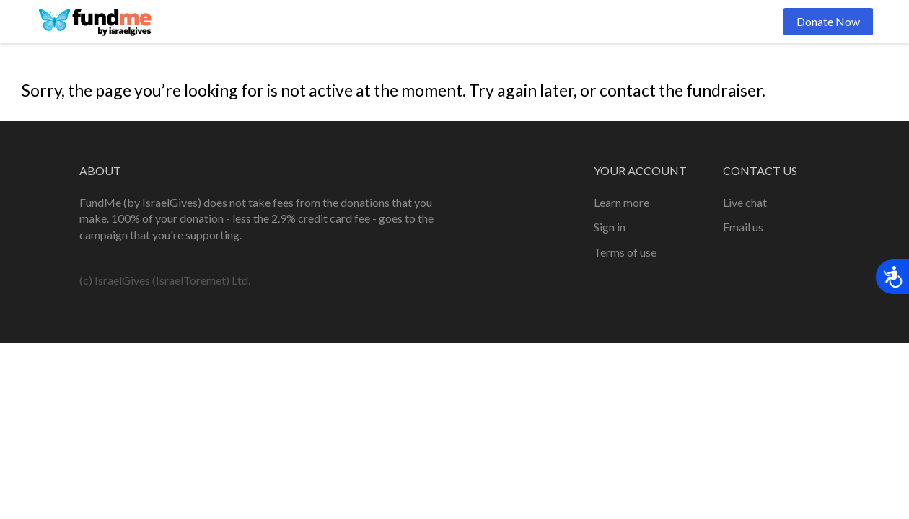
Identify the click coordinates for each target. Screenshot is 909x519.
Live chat (745, 202)
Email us (743, 227)
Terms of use (625, 252)
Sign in (609, 227)
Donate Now (828, 21)
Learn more (621, 202)
